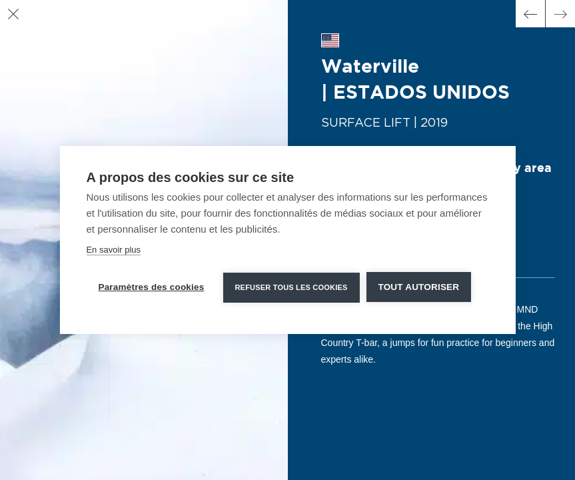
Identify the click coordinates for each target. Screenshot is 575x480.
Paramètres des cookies (151, 287)
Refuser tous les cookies (291, 287)
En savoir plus (113, 250)
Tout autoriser (418, 287)
